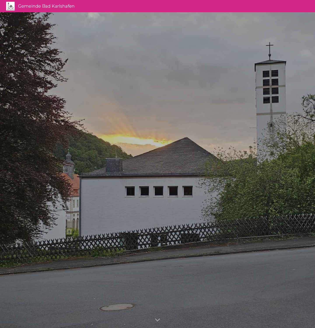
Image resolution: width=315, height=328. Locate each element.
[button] (157, 320)
